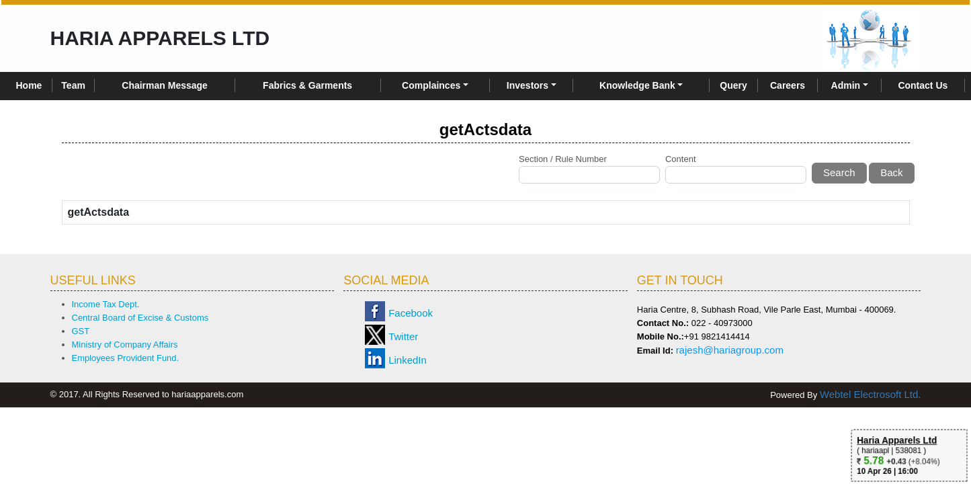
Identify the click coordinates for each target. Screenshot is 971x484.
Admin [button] (846, 85)
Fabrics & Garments (307, 85)
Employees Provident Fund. (125, 358)
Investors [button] (527, 85)
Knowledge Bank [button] (637, 85)
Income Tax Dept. (106, 304)
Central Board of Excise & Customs (140, 318)
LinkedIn (407, 360)
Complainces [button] (431, 85)
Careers (787, 85)
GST (81, 331)
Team (73, 85)
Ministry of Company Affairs (125, 344)
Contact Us (922, 85)
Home (29, 85)
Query (733, 85)
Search (839, 172)
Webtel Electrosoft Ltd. (870, 394)
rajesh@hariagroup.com (730, 350)
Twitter (403, 336)
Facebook (410, 313)
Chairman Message (165, 85)
